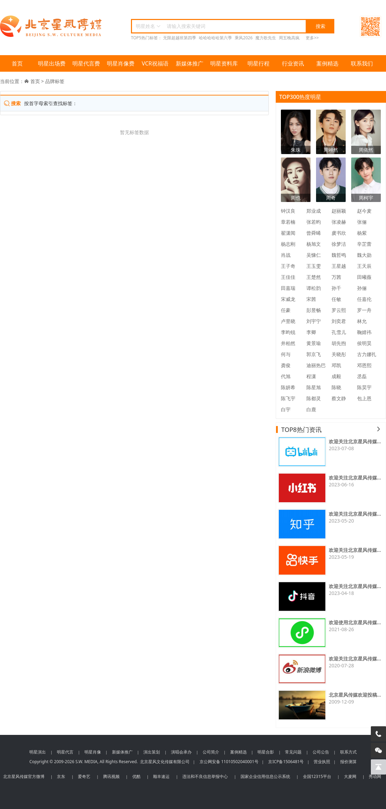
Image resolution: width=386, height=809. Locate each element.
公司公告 (321, 752)
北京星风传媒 (51, 26)
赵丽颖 (339, 211)
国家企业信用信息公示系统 (265, 776)
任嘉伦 (364, 299)
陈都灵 (313, 398)
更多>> (312, 38)
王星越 (339, 266)
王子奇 (288, 266)
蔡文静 (339, 398)
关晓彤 (339, 354)
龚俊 (286, 365)
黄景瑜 (313, 343)
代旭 (286, 376)
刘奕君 (339, 321)
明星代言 (65, 752)
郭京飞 (313, 354)
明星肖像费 (120, 63)
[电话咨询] (378, 733)
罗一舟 (364, 310)
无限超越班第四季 (179, 38)
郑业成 (313, 211)
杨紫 (362, 233)
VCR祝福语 (155, 63)
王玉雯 (313, 266)
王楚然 (313, 277)
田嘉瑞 (288, 288)
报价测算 (348, 762)
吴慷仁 (313, 255)
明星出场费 (51, 63)
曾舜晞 (313, 233)
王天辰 (364, 266)
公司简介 (211, 752)
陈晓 (336, 387)
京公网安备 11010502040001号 (229, 762)
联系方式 (348, 752)
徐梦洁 (339, 244)
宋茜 (311, 299)
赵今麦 (364, 211)
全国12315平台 (317, 776)
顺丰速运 (161, 776)
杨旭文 (313, 244)
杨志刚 (288, 244)
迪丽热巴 (316, 365)
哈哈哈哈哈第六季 (215, 38)
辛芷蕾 (364, 244)
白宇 (286, 409)
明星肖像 (92, 752)
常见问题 (293, 752)
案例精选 (327, 63)
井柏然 (288, 343)
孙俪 (362, 288)
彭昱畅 (313, 310)
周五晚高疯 (289, 38)
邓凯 (336, 365)
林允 (362, 321)
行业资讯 (293, 63)
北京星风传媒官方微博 (23, 776)
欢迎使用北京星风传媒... (355, 622)
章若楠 (288, 222)
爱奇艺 (84, 776)
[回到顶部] (378, 767)
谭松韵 (313, 288)
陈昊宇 (364, 387)
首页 (17, 63)
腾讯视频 (111, 776)
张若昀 (313, 222)
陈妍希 (288, 387)
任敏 (336, 299)
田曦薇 (364, 277)
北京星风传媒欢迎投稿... (355, 694)
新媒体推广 (189, 63)
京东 (61, 776)
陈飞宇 (288, 398)
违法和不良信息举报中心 (205, 776)
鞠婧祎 (364, 332)
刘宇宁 (313, 321)
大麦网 (350, 776)
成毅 (336, 376)
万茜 (336, 277)
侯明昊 (364, 343)
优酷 (136, 776)
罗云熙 (339, 310)
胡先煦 (339, 343)
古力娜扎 (366, 354)
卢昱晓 (288, 321)
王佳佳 (288, 277)
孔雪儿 (339, 332)
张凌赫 (339, 222)
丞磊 (362, 376)
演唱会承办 (181, 752)
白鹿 (311, 409)
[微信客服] (378, 750)
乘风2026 (243, 38)
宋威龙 (288, 299)
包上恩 (364, 398)
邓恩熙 (364, 365)
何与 (286, 354)
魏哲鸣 (339, 255)
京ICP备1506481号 (286, 762)
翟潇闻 (288, 233)
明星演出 (37, 752)
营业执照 (322, 762)
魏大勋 (364, 255)
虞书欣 (339, 233)
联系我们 (362, 63)
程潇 (311, 376)
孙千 (336, 288)
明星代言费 (86, 63)
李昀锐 (288, 332)
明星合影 (265, 752)
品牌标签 (54, 81)
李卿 (311, 332)
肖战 (286, 255)
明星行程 (258, 63)
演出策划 (151, 752)
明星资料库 (224, 63)
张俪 (362, 222)
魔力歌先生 (265, 38)
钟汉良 (288, 211)
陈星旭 (313, 387)
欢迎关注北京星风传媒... (355, 441)
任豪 (286, 310)
